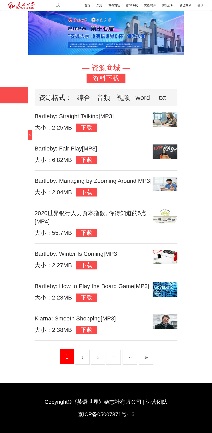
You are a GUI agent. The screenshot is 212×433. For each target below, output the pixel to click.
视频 (123, 97)
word (143, 97)
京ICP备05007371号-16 (106, 414)
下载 (86, 127)
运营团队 (156, 402)
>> (129, 357)
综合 (83, 97)
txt (162, 97)
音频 (103, 97)
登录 (200, 5)
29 (146, 357)
